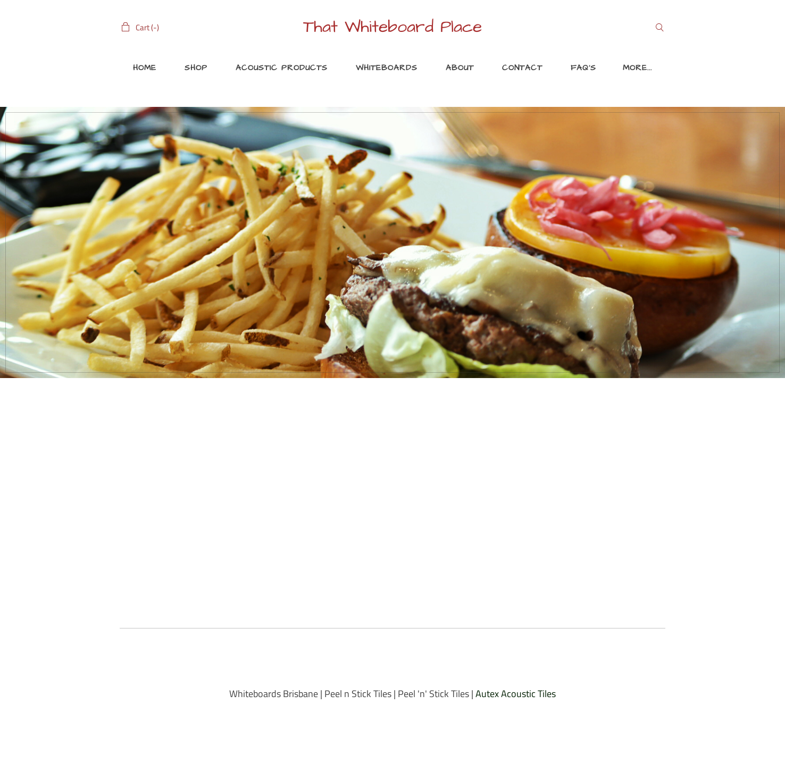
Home (144, 67)
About (460, 67)
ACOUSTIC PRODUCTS (282, 67)
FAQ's (583, 67)
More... (637, 67)
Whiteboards (386, 67)
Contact (522, 67)
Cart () (147, 27)
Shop (196, 67)
